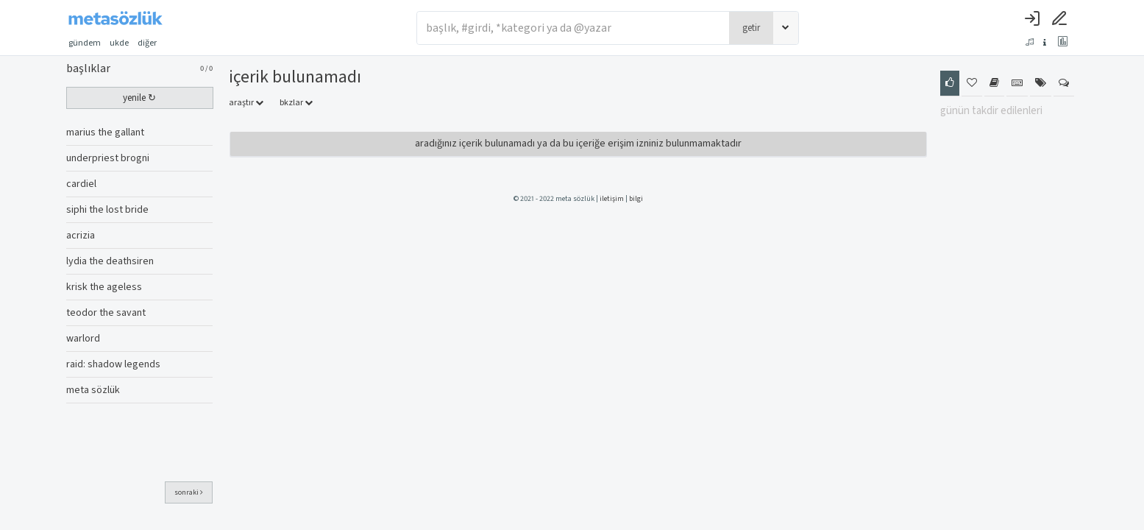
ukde (119, 43)
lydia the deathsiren (110, 261)
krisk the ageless (104, 287)
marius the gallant (105, 132)
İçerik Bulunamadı (295, 77)
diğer (152, 43)
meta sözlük (93, 390)
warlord (83, 338)
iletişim (612, 199)
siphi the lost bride (107, 209)
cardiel (81, 184)
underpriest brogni (107, 158)
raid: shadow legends (113, 364)
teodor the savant (106, 312)
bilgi (636, 199)
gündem (84, 43)
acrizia (80, 235)
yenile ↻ (139, 98)
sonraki (188, 492)
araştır (246, 102)
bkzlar (296, 102)
